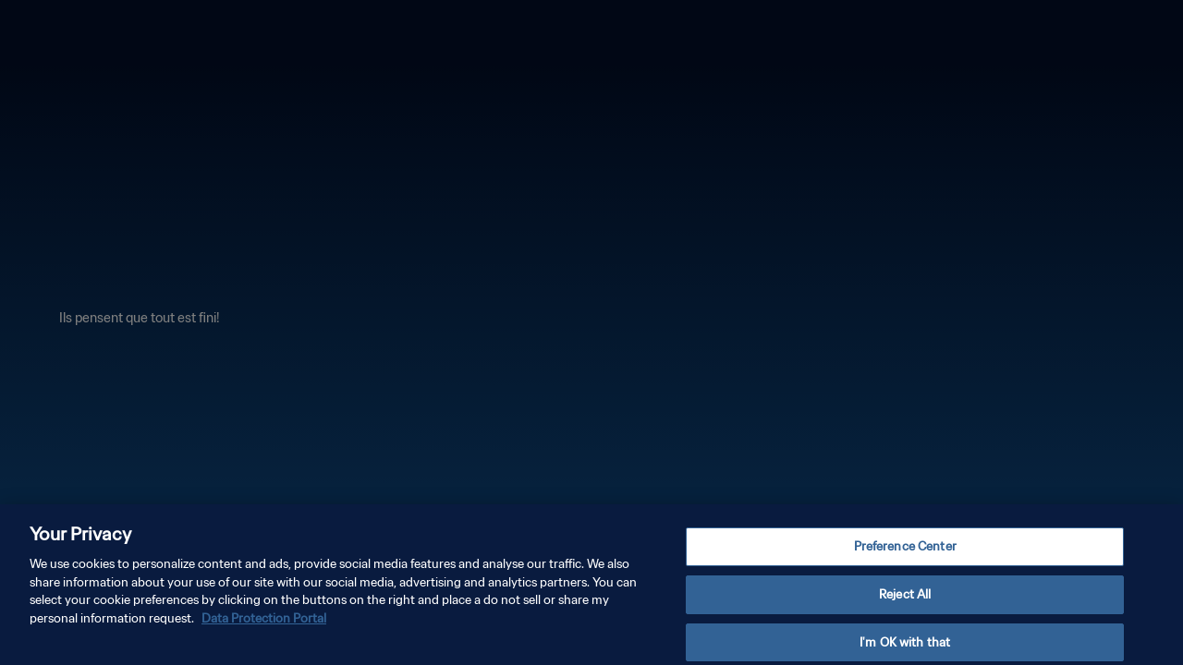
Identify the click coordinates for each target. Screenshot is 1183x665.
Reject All (905, 601)
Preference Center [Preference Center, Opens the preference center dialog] (905, 553)
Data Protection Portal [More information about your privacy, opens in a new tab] (263, 625)
